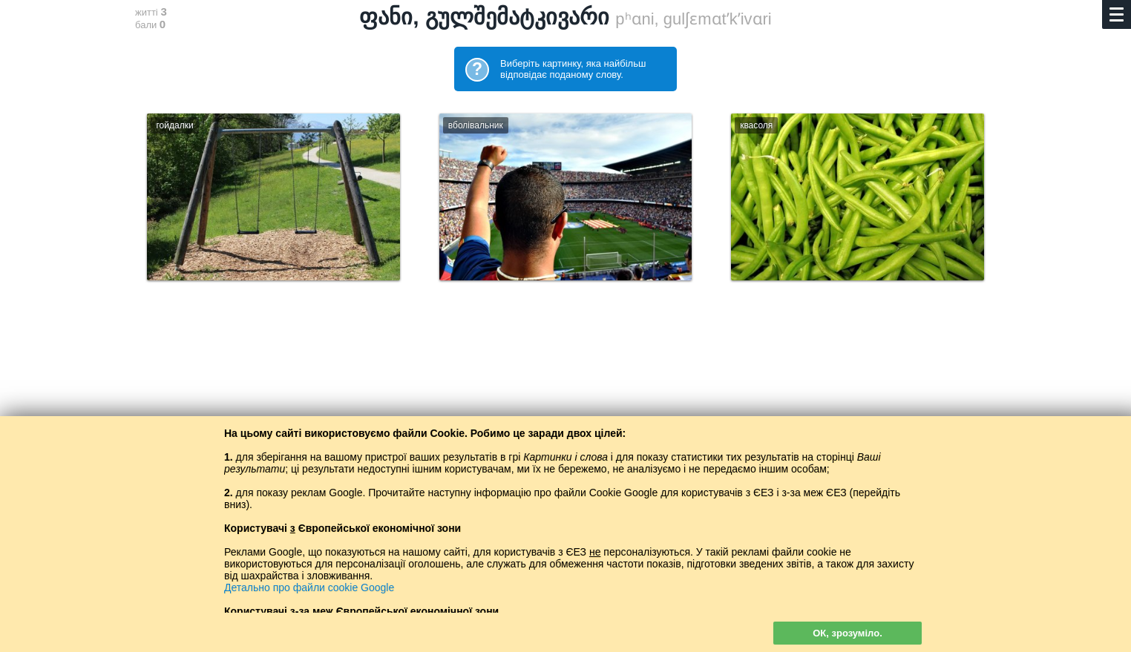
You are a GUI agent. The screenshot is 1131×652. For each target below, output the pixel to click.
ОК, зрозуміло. (847, 633)
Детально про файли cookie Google (309, 587)
